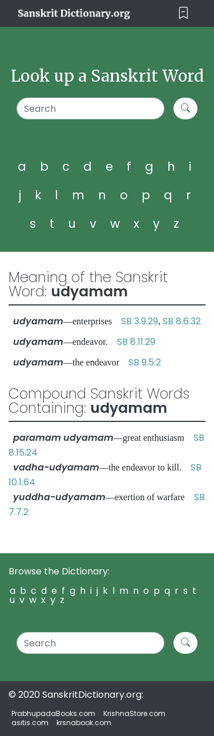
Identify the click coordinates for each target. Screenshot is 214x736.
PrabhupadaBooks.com (53, 713)
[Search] (90, 108)
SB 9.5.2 (144, 362)
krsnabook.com (83, 722)
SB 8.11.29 (136, 341)
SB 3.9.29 (139, 321)
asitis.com (30, 722)
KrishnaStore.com (134, 713)
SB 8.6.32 (182, 321)
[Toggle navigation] (183, 13)
